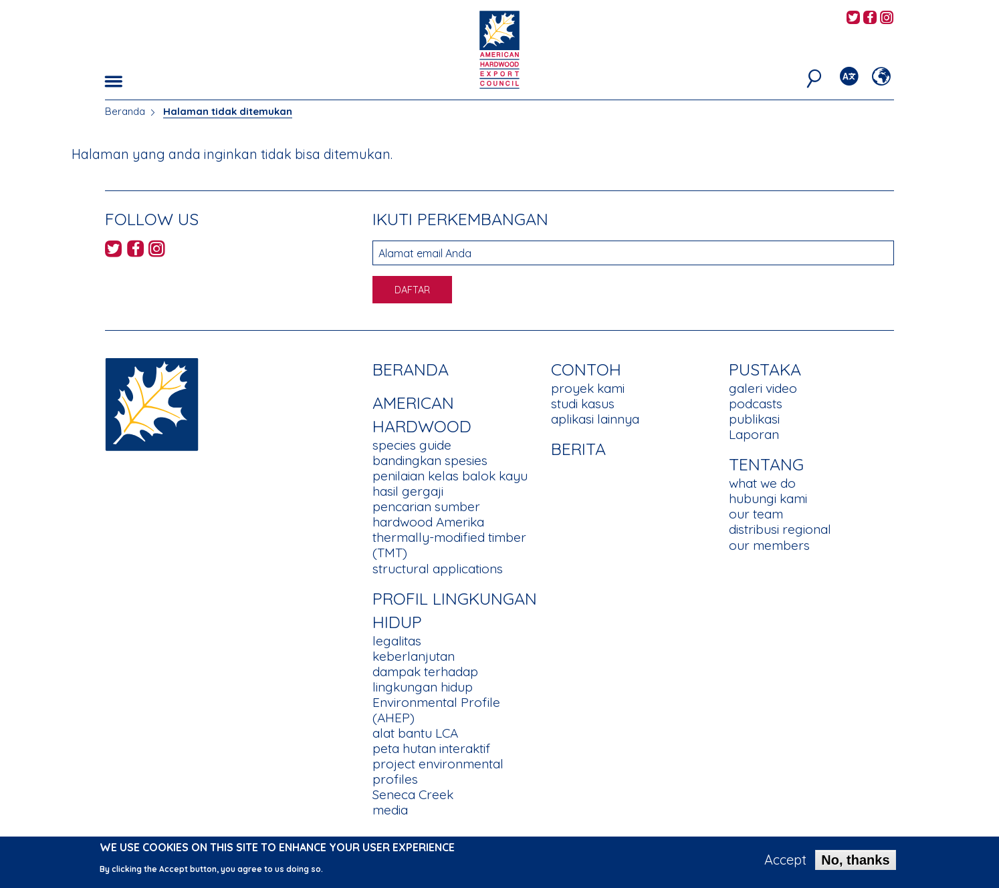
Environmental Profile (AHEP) (436, 710)
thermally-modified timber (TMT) (449, 545)
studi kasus (583, 404)
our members (769, 545)
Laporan (754, 434)
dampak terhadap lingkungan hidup (425, 679)
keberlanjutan (413, 656)
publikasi (754, 419)
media (390, 810)
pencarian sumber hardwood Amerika (428, 514)
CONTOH (586, 369)
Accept (785, 864)
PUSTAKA (765, 369)
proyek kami (588, 388)
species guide (411, 445)
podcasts (755, 404)
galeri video (763, 388)
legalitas (396, 641)
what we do (762, 483)
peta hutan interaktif (431, 748)
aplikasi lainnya (595, 419)
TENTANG (766, 464)
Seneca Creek (412, 794)
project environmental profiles (438, 771)
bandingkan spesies (429, 460)
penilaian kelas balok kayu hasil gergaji (450, 483)
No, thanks (855, 864)
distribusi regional (780, 529)
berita (578, 448)
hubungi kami (768, 498)
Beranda (125, 111)
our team (756, 514)
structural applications (437, 569)
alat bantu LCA (415, 733)
